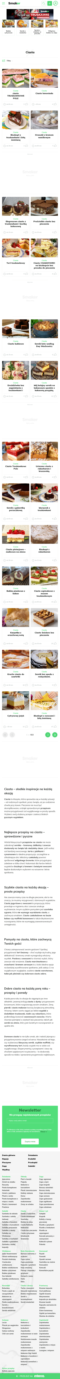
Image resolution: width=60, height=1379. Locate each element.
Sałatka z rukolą (8, 1223)
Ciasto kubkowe (16, 344)
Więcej (43, 1131)
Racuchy (5, 1177)
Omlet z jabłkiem (9, 1186)
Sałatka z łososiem (9, 1215)
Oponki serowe (45, 1252)
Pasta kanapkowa (9, 1180)
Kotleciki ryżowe (45, 1234)
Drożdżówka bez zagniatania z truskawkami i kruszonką (16, 389)
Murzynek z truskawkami (44, 509)
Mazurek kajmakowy (29, 1283)
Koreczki (42, 1260)
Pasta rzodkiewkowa (10, 1295)
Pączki (41, 1246)
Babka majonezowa (29, 1286)
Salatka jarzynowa (9, 1220)
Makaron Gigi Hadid (29, 1346)
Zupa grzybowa (27, 1255)
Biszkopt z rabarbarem (44, 550)
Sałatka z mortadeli (10, 1231)
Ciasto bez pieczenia (29, 1223)
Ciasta (15, 91)
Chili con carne (8, 1326)
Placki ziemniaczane (29, 1183)
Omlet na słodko (8, 1175)
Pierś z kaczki (26, 1172)
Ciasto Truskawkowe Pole (15, 467)
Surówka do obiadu (9, 1206)
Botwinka (6, 1281)
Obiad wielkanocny (9, 1249)
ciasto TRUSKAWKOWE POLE (15, 96)
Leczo (4, 1315)
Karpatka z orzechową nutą (16, 633)
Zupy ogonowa (45, 1172)
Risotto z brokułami (47, 1220)
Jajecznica (6, 1172)
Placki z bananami (9, 1197)
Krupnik (42, 1209)
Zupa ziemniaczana (47, 1186)
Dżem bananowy (46, 1303)
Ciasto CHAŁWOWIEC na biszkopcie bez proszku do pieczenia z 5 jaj (44, 267)
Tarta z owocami (27, 1281)
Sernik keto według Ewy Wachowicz (44, 345)
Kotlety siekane (27, 1186)
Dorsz (23, 1188)
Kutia (23, 1271)
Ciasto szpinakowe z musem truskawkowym (44, 593)
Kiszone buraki (45, 1295)
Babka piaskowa (9, 1266)
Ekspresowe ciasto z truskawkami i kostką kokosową (16, 224)
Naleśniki (5, 1183)
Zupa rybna (25, 1252)
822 (32, 735)
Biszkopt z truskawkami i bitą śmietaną (15, 137)
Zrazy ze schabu (27, 1197)
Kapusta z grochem (28, 1257)
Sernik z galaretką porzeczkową (16, 509)
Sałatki (24, 1162)
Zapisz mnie (30, 1141)
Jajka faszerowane (9, 1246)
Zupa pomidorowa (46, 1197)
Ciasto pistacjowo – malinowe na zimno (16, 550)
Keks (22, 1274)
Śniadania (25, 1155)
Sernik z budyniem (28, 1206)
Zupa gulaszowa (45, 1191)
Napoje (42, 1155)
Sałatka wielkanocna (10, 1271)
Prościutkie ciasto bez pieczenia (44, 222)
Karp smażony (26, 1260)
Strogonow (6, 1321)
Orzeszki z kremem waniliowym (44, 136)
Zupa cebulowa (45, 1200)
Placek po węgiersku (10, 1318)
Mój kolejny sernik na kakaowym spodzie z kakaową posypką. (44, 388)
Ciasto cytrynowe (27, 1226)
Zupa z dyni (44, 1175)
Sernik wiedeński (8, 1303)
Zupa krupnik (44, 1177)
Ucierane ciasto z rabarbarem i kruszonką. (44, 468)
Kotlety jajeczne (8, 1363)
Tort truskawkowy (16, 263)
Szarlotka (24, 1212)
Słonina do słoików (46, 1309)
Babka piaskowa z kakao (16, 592)
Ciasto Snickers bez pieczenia (44, 633)
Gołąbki (42, 1206)
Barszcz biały (44, 1183)
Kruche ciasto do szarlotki (15, 675)
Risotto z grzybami (46, 1217)
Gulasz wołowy (8, 1323)
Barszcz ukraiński (46, 1180)
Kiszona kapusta (45, 1281)
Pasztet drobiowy (9, 1252)
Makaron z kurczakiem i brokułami (26, 1318)
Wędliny (43, 1162)
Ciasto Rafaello (27, 1217)
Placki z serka (7, 1188)
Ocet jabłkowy (45, 1283)
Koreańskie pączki (46, 1263)
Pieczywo (25, 1158)
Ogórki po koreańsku (47, 1306)
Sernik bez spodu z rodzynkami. (44, 675)
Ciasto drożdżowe (28, 1209)
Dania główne (8, 1155)
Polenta (42, 1237)
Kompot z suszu (27, 1269)
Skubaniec (25, 1231)
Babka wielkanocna (10, 1260)
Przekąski (44, 1158)
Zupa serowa (44, 1188)
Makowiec (25, 1220)
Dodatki (6, 1158)
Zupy (4, 1162)
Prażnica (5, 1200)
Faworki (42, 1249)
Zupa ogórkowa (45, 1194)
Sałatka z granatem (10, 1234)
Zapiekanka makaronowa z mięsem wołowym (28, 1340)
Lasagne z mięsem (46, 1343)
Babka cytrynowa (9, 1263)
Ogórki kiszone (45, 1286)
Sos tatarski (6, 1269)
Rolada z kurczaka (9, 1372)
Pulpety (24, 1175)
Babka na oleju (27, 1215)
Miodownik (25, 1229)
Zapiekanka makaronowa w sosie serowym (29, 1326)
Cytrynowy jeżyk (15, 716)
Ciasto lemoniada (44, 93)
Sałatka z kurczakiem (10, 1217)
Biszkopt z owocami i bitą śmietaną (44, 717)
